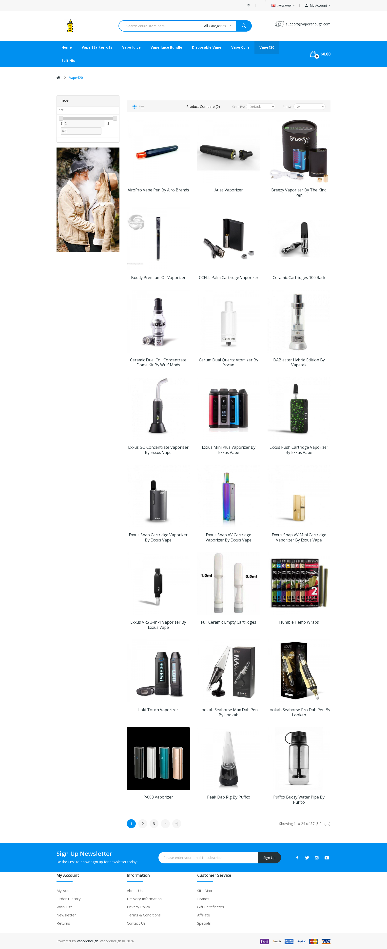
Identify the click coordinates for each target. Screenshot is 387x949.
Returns (63, 923)
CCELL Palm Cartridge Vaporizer (228, 277)
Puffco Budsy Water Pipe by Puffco (299, 800)
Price (60, 110)
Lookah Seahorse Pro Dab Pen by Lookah (299, 712)
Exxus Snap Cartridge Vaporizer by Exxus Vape (158, 537)
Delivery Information (144, 898)
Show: (287, 106)
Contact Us (136, 923)
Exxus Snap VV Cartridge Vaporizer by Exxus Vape (229, 537)
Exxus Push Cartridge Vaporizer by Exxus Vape (299, 450)
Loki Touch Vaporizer (158, 709)
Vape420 (76, 77)
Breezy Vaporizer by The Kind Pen (299, 192)
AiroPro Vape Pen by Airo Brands (158, 190)
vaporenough (87, 941)
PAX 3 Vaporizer (158, 797)
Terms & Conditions (144, 914)
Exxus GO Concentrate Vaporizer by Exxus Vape (158, 450)
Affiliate (203, 914)
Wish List (64, 906)
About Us (135, 890)
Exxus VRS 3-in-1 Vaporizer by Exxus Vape (158, 625)
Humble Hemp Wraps (299, 622)
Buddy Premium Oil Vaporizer (158, 277)
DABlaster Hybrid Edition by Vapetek (299, 362)
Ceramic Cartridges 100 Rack (299, 277)
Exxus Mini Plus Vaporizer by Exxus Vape (228, 450)
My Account (66, 890)
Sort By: (238, 106)
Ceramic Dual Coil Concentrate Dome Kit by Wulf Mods (158, 362)
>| (176, 823)
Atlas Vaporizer (228, 190)
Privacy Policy (138, 906)
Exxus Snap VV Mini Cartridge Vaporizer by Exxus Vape (299, 537)
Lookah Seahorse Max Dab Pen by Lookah (228, 712)
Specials (204, 923)
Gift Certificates (210, 906)
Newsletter (66, 914)
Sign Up (269, 857)
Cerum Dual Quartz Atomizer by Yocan (228, 362)
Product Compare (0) (203, 106)
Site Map (204, 890)
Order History (69, 898)
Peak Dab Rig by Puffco (228, 797)
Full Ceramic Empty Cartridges (228, 622)
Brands (203, 898)
